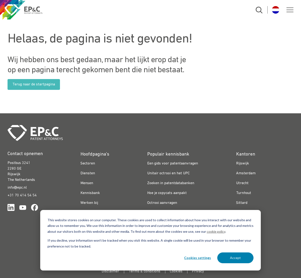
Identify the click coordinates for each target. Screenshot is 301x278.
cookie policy (216, 231)
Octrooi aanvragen (162, 203)
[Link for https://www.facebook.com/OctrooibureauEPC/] (34, 208)
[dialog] (150, 240)
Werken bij (89, 203)
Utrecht (242, 183)
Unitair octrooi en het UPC (168, 173)
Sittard (241, 203)
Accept (235, 258)
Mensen (86, 183)
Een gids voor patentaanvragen (172, 163)
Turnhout (243, 193)
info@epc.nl (17, 188)
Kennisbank (90, 193)
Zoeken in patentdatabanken (170, 183)
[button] (289, 10)
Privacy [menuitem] (198, 271)
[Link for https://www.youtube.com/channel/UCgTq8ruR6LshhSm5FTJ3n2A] (22, 208)
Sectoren (87, 163)
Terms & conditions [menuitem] (144, 271)
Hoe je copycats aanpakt (167, 193)
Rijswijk (242, 163)
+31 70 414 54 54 (22, 195)
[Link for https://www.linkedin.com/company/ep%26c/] (11, 208)
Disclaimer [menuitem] (110, 271)
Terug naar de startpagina (33, 84)
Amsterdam (246, 173)
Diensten (87, 173)
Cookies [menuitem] (176, 271)
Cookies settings (197, 258)
